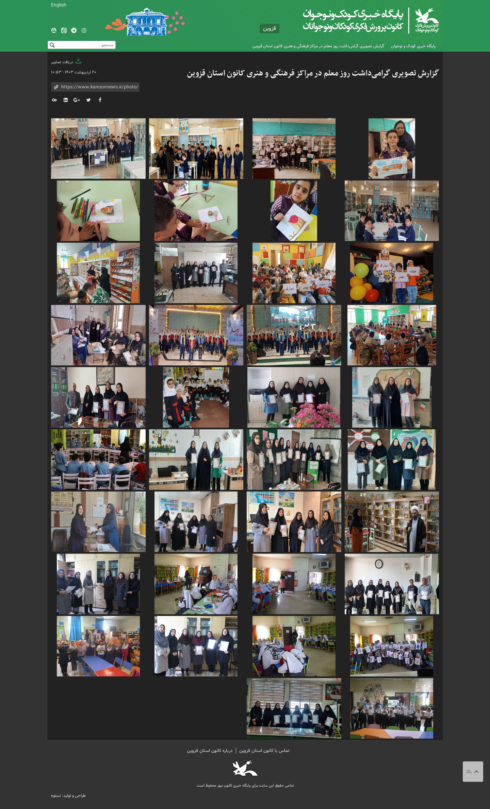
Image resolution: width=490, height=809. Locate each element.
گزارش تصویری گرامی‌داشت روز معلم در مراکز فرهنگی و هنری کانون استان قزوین (318, 46)
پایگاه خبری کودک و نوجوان (413, 46)
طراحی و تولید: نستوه (68, 795)
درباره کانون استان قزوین (209, 750)
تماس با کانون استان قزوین (264, 750)
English (58, 5)
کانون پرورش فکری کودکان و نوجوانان (359, 20)
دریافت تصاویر (66, 62)
